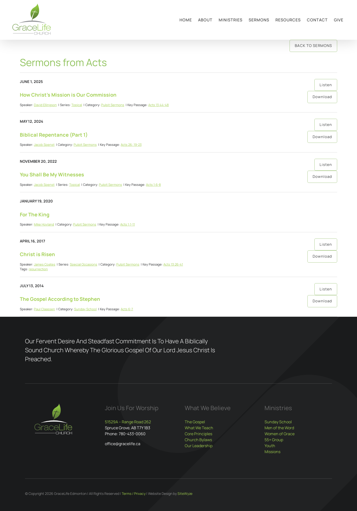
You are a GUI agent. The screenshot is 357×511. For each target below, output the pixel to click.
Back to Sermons (313, 45)
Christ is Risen (37, 254)
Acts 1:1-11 (127, 224)
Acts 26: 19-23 (131, 144)
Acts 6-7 (127, 309)
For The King (34, 214)
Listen (326, 84)
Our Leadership (198, 445)
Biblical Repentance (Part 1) (54, 134)
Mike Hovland (44, 224)
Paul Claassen (44, 309)
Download (322, 96)
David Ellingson (45, 105)
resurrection (38, 269)
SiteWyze (185, 493)
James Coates (44, 264)
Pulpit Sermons (112, 105)
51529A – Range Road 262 (128, 422)
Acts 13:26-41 (173, 264)
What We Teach (199, 428)
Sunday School (85, 309)
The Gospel (195, 422)
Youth (270, 445)
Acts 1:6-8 (153, 184)
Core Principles (198, 433)
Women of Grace (280, 433)
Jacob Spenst (44, 144)
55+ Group (274, 439)
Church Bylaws (198, 439)
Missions (272, 451)
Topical (76, 105)
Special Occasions (83, 264)
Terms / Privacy (134, 493)
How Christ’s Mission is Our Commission (68, 94)
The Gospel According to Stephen (60, 299)
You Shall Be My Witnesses (52, 174)
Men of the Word (279, 428)
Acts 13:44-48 (158, 105)
